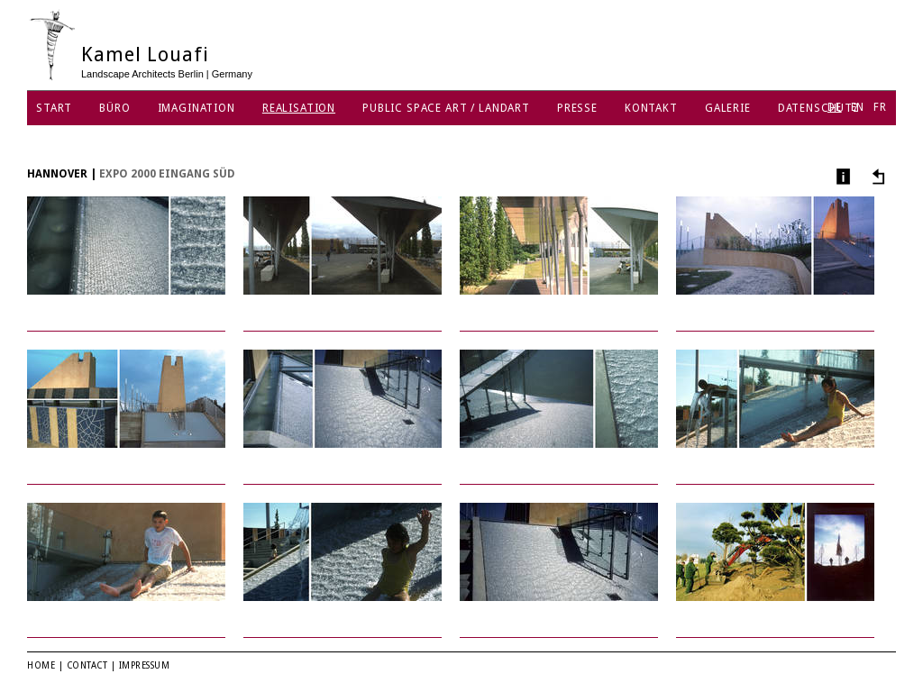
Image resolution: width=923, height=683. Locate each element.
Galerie (728, 108)
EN (858, 107)
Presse (577, 108)
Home (41, 665)
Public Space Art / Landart (446, 108)
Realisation (298, 108)
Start (54, 108)
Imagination (196, 108)
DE (834, 107)
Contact (87, 665)
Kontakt (651, 108)
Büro (114, 108)
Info (841, 176)
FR (880, 107)
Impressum (144, 665)
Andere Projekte (875, 176)
